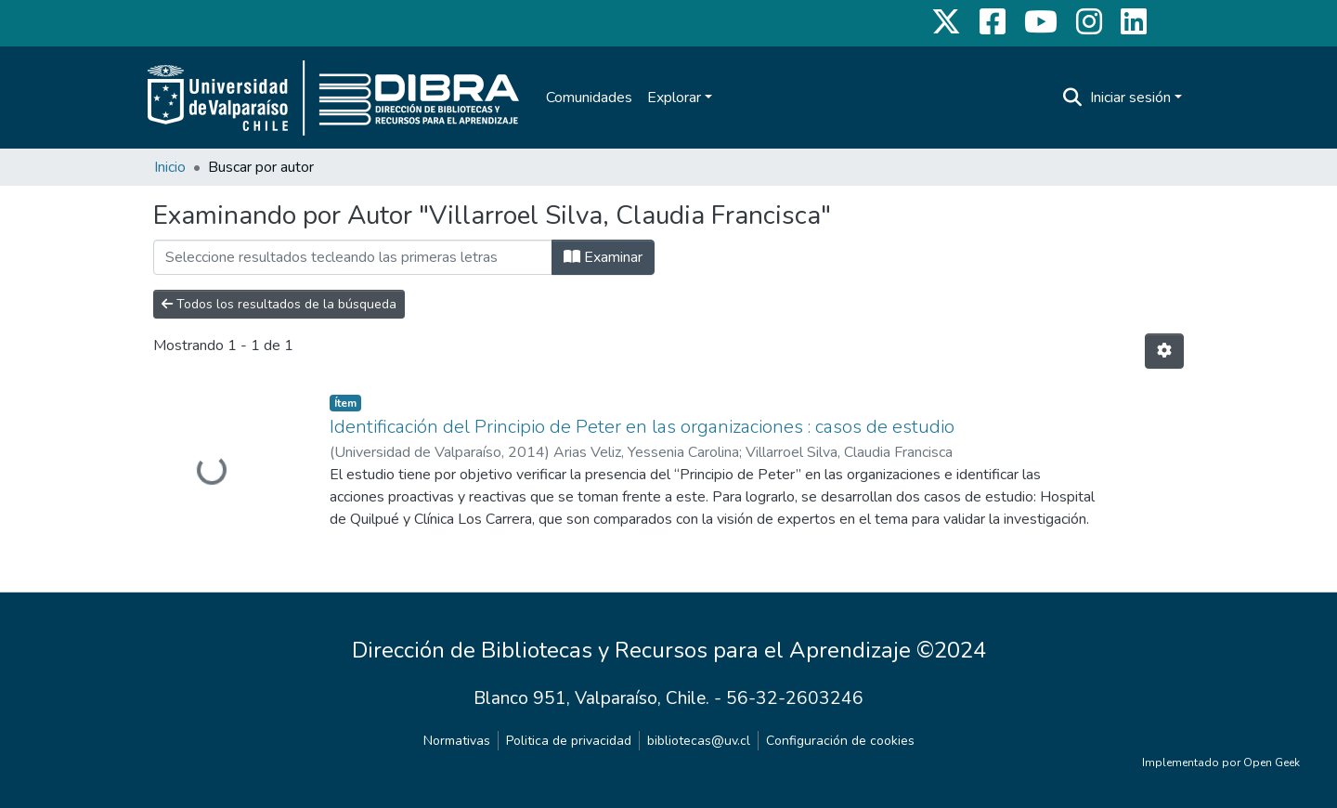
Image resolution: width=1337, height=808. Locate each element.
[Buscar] (1072, 97)
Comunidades (589, 97)
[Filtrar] (352, 257)
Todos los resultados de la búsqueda (279, 304)
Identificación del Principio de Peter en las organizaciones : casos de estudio (642, 426)
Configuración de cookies (840, 740)
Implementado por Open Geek (1221, 762)
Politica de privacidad (568, 740)
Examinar (603, 257)
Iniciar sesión (1130, 97)
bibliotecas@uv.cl (698, 740)
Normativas (456, 740)
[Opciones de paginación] (1164, 351)
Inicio (170, 167)
